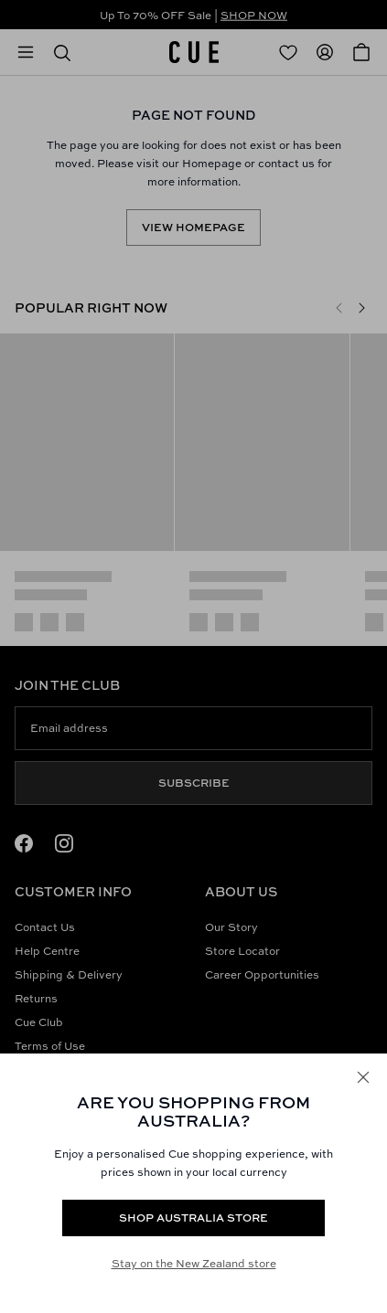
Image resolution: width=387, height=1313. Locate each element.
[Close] (363, 1077)
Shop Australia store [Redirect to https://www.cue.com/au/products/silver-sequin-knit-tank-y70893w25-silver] (193, 1217)
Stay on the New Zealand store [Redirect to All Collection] (194, 1263)
